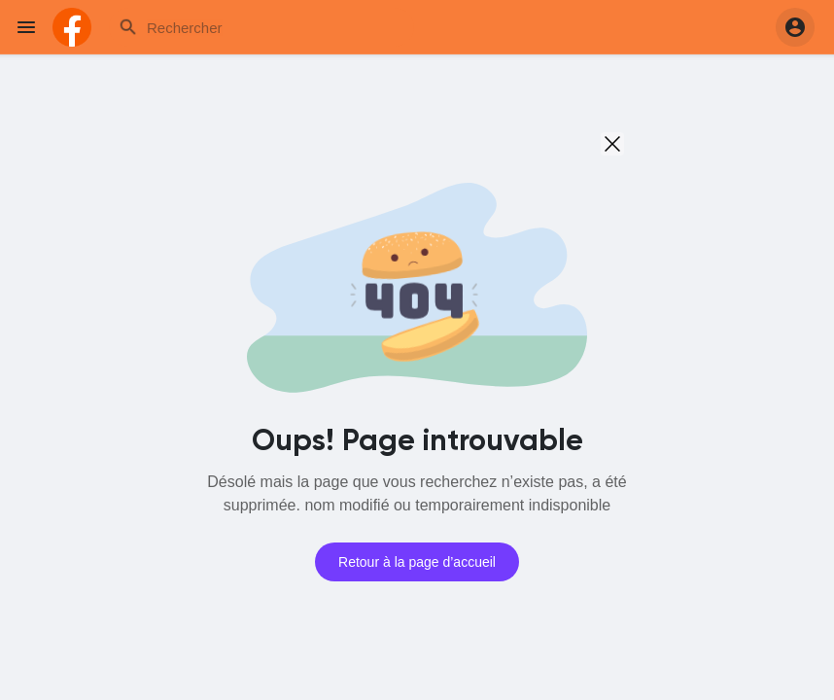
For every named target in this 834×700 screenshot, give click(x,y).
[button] (795, 27)
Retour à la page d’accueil (417, 562)
